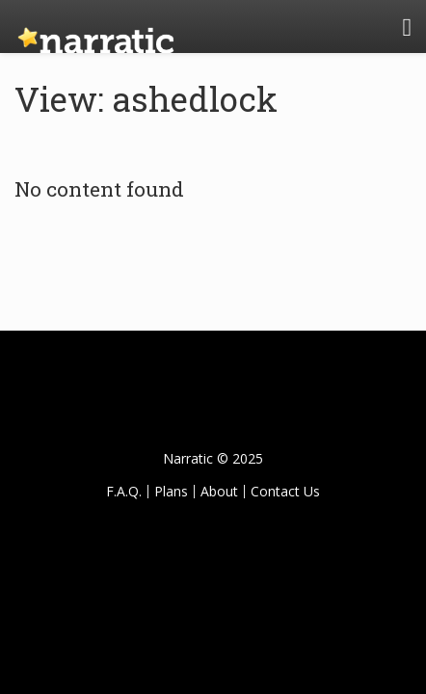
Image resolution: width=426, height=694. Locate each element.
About (219, 491)
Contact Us (285, 491)
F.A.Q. (124, 491)
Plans (171, 491)
